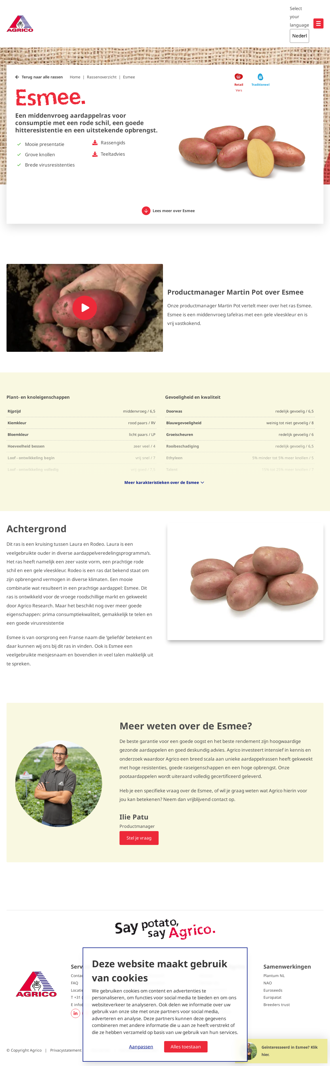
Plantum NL (274, 975)
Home (75, 76)
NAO (267, 982)
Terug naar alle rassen (42, 76)
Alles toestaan (186, 1046)
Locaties (78, 990)
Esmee (129, 76)
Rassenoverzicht (102, 76)
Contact (78, 975)
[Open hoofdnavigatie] (318, 23)
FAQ (74, 982)
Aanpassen (141, 1046)
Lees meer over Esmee (168, 210)
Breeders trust (276, 1004)
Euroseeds (272, 990)
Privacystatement (66, 1050)
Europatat (272, 997)
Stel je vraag (139, 838)
